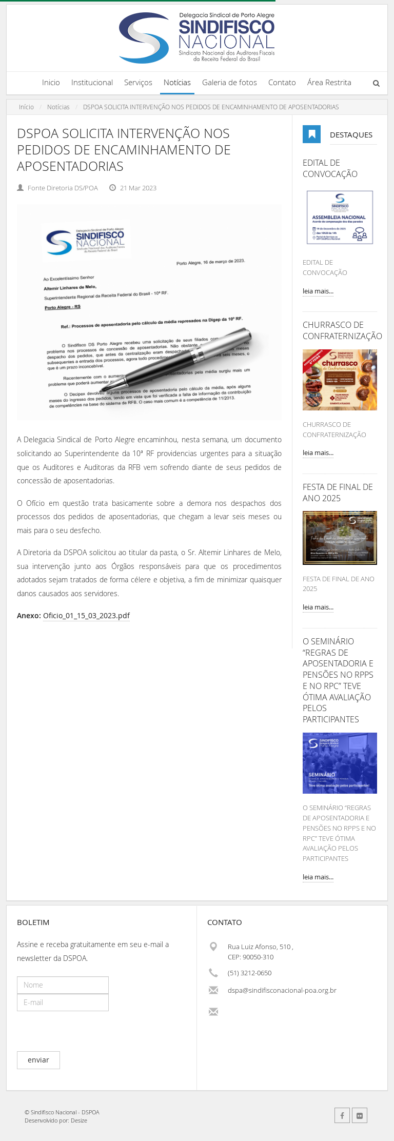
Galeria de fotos (229, 82)
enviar (38, 1060)
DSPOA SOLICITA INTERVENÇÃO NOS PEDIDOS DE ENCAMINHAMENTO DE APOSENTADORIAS (211, 107)
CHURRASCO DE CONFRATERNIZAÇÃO (340, 331)
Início (26, 107)
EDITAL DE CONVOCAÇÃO (330, 169)
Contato (282, 82)
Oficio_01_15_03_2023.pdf (86, 615)
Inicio (51, 82)
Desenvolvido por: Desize (56, 1120)
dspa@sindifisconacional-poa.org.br (282, 990)
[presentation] (95, 1031)
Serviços (138, 82)
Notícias (177, 82)
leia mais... (318, 291)
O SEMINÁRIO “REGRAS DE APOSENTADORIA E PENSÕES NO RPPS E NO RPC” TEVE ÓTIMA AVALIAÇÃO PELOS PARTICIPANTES (338, 680)
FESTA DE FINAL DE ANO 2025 (338, 493)
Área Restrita (329, 82)
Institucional (92, 82)
